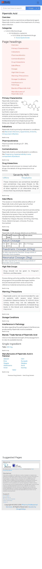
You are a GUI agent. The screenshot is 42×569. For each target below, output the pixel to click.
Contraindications (18, 59)
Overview (14, 45)
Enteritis (33, 132)
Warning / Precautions (19, 76)
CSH (22, 359)
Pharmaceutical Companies (9, 498)
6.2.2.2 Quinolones (23, 38)
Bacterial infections (12, 132)
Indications (15, 52)
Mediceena (8, 365)
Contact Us (5, 502)
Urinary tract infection (10, 134)
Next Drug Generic (28, 375)
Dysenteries (24, 132)
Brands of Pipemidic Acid (20, 88)
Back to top (5, 137)
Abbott (6, 359)
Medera (24, 363)
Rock (23, 365)
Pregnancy (9, 154)
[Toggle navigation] (38, 2)
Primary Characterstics (19, 48)
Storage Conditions (18, 79)
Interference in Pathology (17, 84)
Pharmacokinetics (18, 55)
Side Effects (15, 65)
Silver (6, 368)
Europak (24, 361)
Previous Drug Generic (15, 375)
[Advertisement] (16, 393)
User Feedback (6, 495)
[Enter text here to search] (14, 8)
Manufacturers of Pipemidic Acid (17, 93)
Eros (5, 361)
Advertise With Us (7, 497)
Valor (14, 370)
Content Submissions (7, 500)
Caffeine (6, 178)
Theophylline (26, 178)
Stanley (24, 368)
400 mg (9, 347)
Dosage (14, 69)
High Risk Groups (17, 72)
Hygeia (6, 363)
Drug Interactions (18, 62)
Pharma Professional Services (16, 469)
